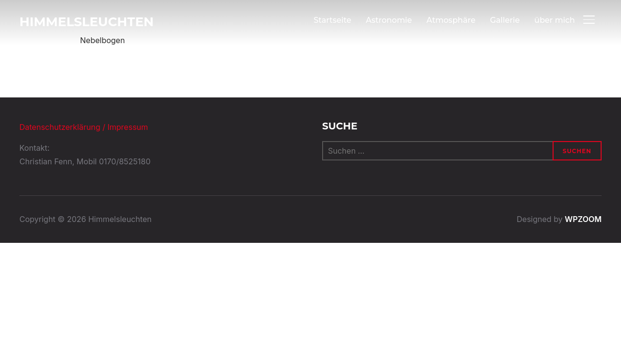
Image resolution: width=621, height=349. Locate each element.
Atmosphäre (450, 20)
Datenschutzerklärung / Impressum (83, 127)
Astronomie (389, 20)
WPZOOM (583, 219)
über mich (554, 20)
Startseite (332, 20)
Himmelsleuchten (86, 22)
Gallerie (505, 20)
